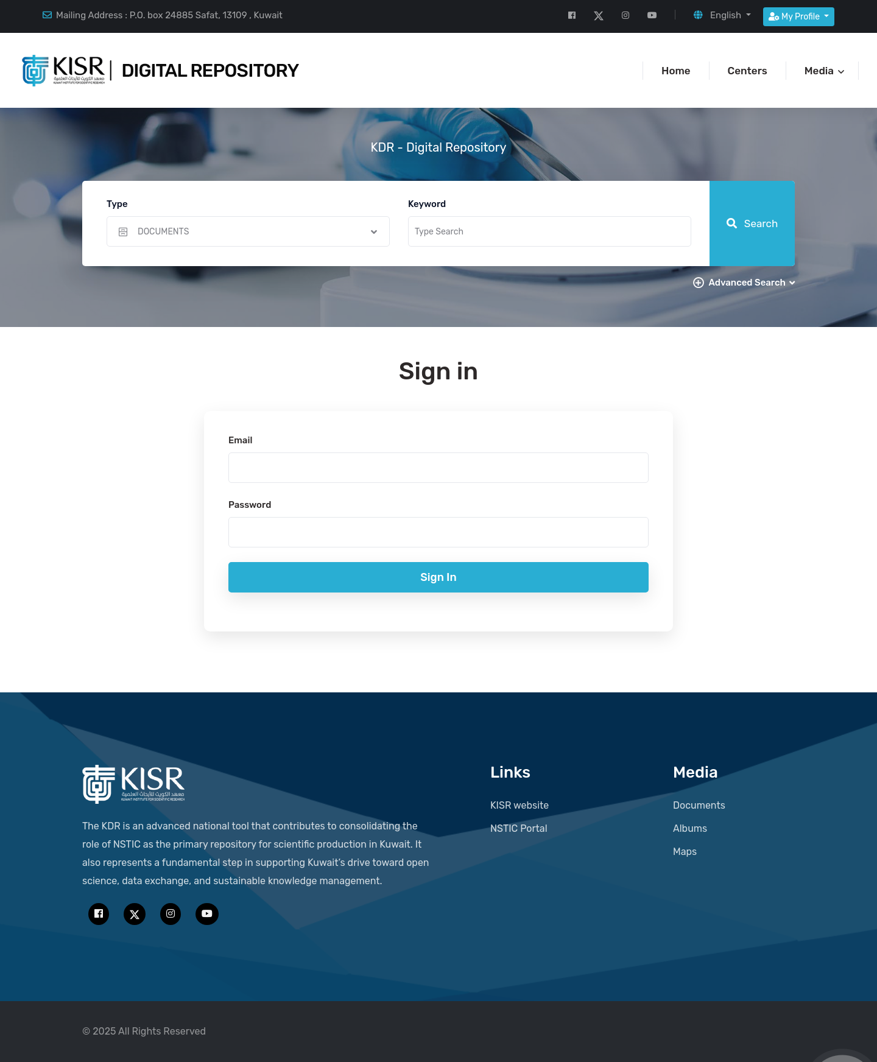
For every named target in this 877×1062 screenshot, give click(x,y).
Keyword (427, 204)
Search (752, 223)
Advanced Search (751, 282)
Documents (699, 805)
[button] (722, 15)
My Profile (795, 17)
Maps (685, 851)
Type (117, 204)
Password (249, 504)
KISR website (519, 805)
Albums (690, 828)
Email (240, 440)
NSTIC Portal (519, 828)
